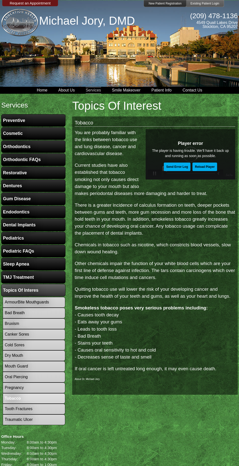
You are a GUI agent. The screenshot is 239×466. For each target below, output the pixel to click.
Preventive (14, 120)
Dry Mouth (14, 355)
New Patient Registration (165, 3)
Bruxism (12, 323)
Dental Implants (19, 224)
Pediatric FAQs (18, 251)
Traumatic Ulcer (19, 419)
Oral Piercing (16, 377)
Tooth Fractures (18, 409)
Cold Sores (14, 345)
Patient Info (161, 90)
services (14, 105)
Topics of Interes (20, 290)
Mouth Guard (16, 366)
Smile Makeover (126, 90)
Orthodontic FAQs (22, 159)
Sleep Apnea (16, 264)
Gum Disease (17, 198)
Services (93, 90)
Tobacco (84, 122)
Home (42, 90)
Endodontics (16, 211)
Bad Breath (15, 313)
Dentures (12, 185)
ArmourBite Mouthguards (27, 302)
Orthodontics (16, 146)
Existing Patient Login (204, 3)
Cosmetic (13, 133)
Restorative (15, 172)
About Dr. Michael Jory (87, 379)
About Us (66, 90)
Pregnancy (14, 387)
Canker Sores (17, 334)
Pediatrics (13, 238)
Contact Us (192, 90)
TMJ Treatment (18, 277)
